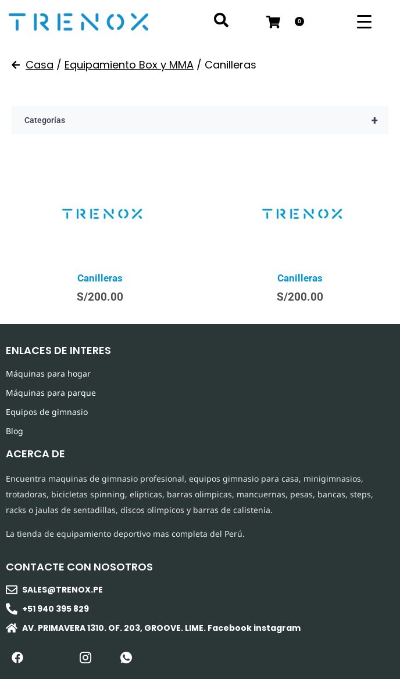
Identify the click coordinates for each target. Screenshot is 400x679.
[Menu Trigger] (364, 22)
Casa (39, 64)
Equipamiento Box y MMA (129, 64)
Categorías (206, 120)
